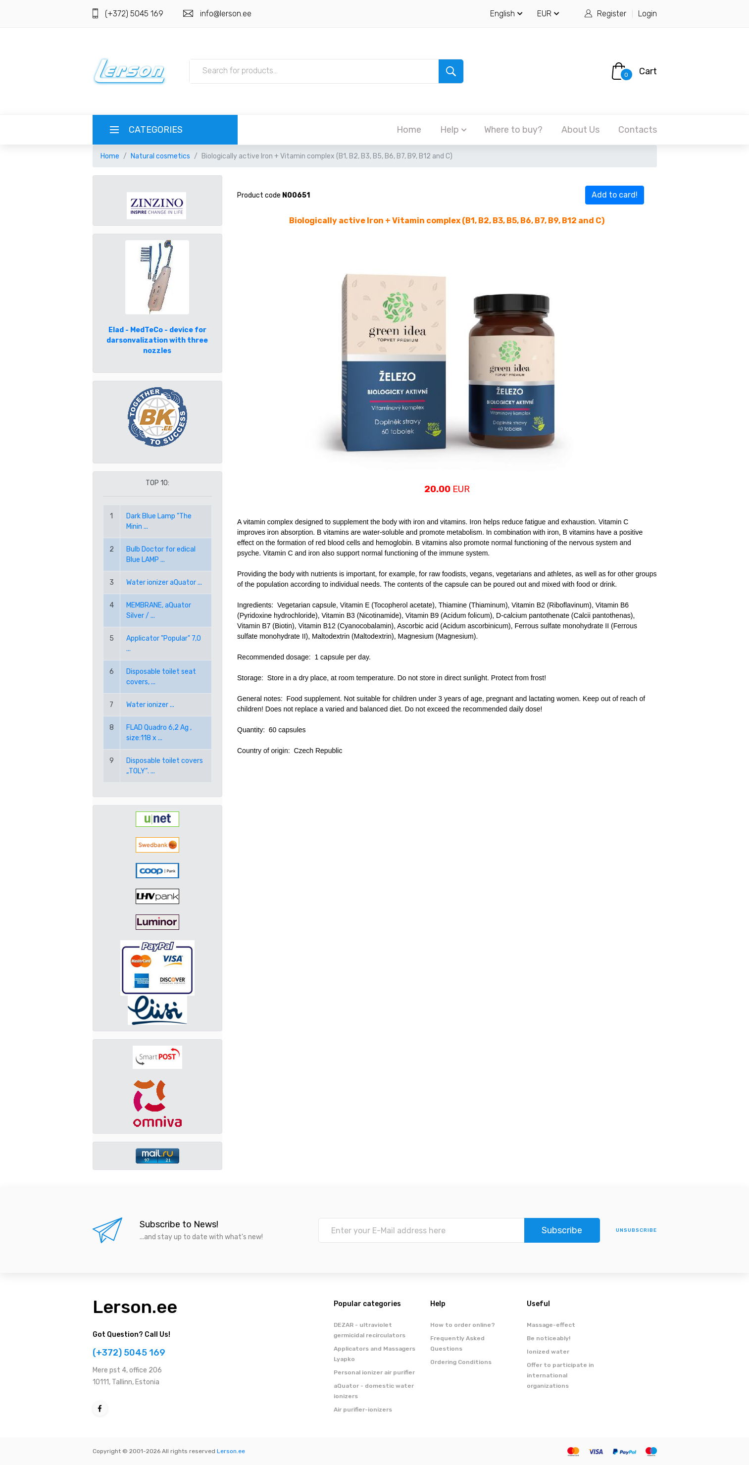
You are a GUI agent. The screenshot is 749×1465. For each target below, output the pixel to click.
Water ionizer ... (150, 705)
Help (453, 129)
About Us (580, 129)
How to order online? (462, 1324)
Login (647, 13)
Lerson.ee (135, 1306)
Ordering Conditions (461, 1362)
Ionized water (548, 1351)
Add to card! (615, 195)
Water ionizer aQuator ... (164, 582)
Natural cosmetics (160, 156)
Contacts (637, 129)
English (506, 13)
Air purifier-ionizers (363, 1409)
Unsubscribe (636, 1230)
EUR (548, 13)
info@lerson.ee (225, 13)
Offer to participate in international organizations (560, 1375)
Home (409, 129)
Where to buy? (513, 129)
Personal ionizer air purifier (374, 1372)
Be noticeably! (548, 1338)
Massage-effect (551, 1324)
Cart (648, 71)
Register (611, 13)
